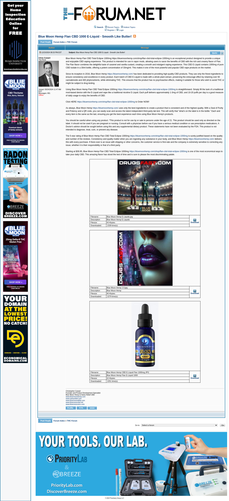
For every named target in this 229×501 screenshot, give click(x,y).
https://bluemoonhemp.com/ (120, 74)
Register (109, 30)
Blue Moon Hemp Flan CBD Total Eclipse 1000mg (89, 58)
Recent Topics (113, 27)
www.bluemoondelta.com (75, 400)
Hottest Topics (129, 27)
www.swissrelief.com (74, 399)
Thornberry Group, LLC (117, 498)
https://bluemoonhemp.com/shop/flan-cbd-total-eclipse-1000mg (147, 89)
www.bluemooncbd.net (74, 402)
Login (120, 30)
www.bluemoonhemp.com (76, 397)
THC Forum (72, 42)
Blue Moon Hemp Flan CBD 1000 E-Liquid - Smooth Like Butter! (85, 36)
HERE (74, 102)
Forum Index (59, 42)
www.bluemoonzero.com (75, 404)
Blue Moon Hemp (99, 74)
